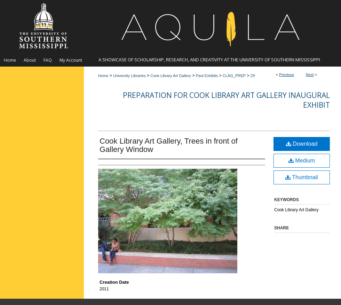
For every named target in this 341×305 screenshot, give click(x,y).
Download (302, 144)
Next (310, 75)
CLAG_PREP (234, 76)
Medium (301, 160)
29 (253, 76)
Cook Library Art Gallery (170, 76)
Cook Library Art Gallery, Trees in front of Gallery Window (169, 145)
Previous (286, 75)
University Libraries (129, 76)
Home (103, 76)
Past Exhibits (207, 76)
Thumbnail (301, 177)
